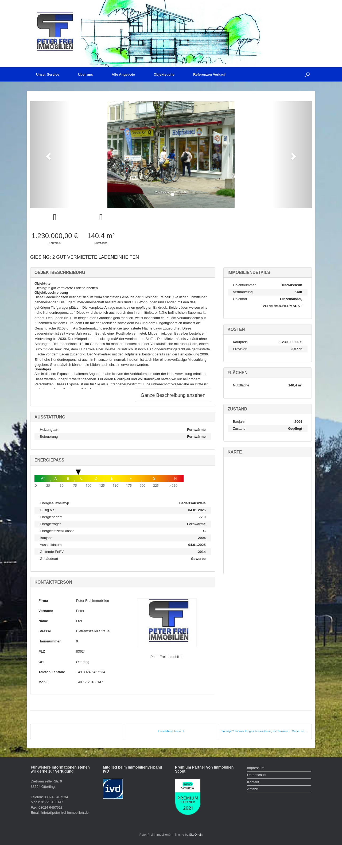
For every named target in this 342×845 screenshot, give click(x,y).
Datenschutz (256, 775)
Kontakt (253, 782)
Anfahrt (252, 789)
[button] (307, 74)
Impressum (255, 768)
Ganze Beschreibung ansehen (173, 395)
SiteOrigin (196, 834)
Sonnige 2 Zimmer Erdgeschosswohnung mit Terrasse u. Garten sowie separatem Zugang (264, 731)
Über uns (85, 74)
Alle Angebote (123, 74)
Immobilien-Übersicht (171, 731)
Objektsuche (164, 74)
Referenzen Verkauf (209, 74)
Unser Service (47, 74)
